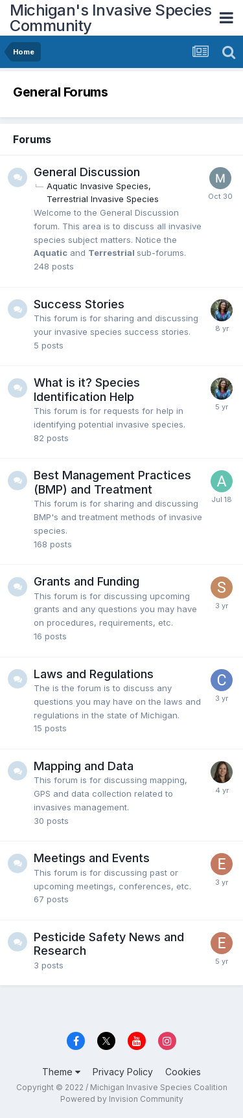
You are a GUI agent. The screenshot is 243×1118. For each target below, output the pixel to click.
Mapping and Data (83, 766)
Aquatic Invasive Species (97, 186)
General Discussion (87, 172)
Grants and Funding (86, 581)
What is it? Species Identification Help (87, 390)
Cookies (183, 1071)
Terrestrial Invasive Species (103, 199)
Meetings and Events (92, 858)
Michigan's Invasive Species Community (111, 18)
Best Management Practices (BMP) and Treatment (112, 482)
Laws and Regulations (94, 674)
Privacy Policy (123, 1071)
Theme (61, 1071)
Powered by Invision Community (121, 1099)
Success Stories (79, 304)
